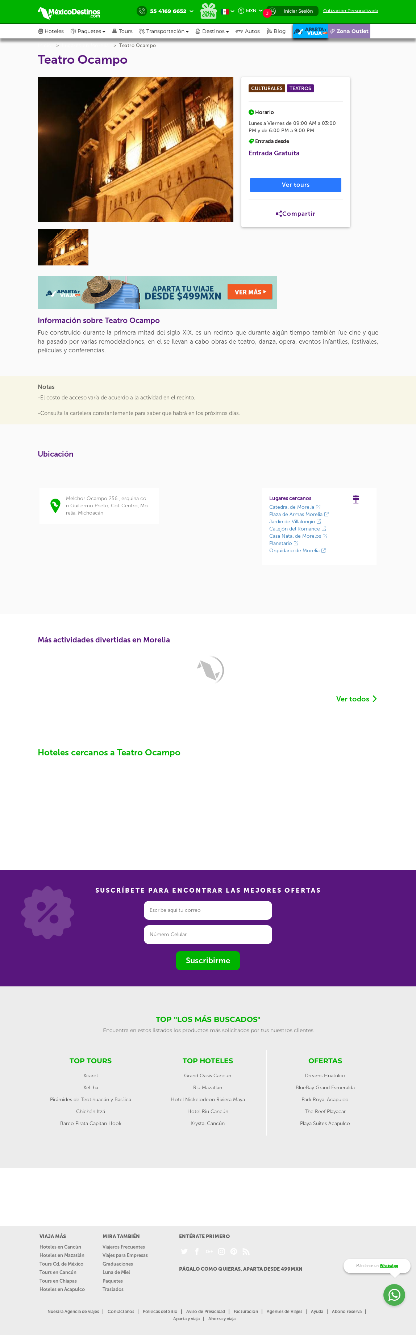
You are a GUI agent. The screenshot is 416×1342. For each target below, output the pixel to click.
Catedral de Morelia (295, 507)
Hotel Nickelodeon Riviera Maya (208, 1099)
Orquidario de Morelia (297, 551)
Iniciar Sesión (298, 11)
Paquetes (113, 1281)
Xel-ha (90, 1088)
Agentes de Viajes (284, 1311)
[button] (167, 31)
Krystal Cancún (208, 1123)
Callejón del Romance (297, 529)
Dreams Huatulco (325, 1076)
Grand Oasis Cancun (207, 1076)
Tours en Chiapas (58, 1281)
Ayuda (317, 1311)
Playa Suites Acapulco (325, 1123)
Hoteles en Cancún (60, 1247)
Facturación (246, 1311)
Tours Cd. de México (61, 1264)
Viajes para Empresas (125, 1255)
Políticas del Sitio (160, 1311)
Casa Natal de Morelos (298, 536)
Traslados (113, 1289)
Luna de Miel (116, 1272)
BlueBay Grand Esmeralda (325, 1088)
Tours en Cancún (57, 1272)
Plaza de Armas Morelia (299, 514)
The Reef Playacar (325, 1111)
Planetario (284, 543)
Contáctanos (121, 1311)
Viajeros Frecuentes (124, 1247)
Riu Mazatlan (207, 1088)
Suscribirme (208, 960)
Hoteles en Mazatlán (61, 1255)
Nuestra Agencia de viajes (73, 1311)
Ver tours (296, 184)
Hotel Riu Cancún (207, 1111)
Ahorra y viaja (222, 1319)
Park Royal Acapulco (325, 1099)
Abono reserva (347, 1311)
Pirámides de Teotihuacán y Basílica (90, 1099)
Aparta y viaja (186, 1319)
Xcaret (90, 1076)
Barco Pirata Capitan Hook (90, 1123)
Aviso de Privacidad (205, 1311)
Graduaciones (118, 1264)
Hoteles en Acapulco (62, 1289)
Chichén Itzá (90, 1111)
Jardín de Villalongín (295, 522)
